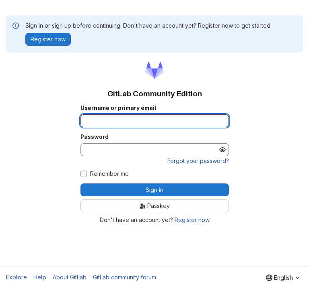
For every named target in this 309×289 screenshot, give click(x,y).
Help (39, 277)
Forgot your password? (198, 160)
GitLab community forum (124, 277)
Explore (16, 277)
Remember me (109, 174)
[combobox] (282, 278)
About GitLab (70, 277)
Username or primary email (118, 108)
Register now (192, 219)
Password (94, 137)
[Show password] (222, 149)
